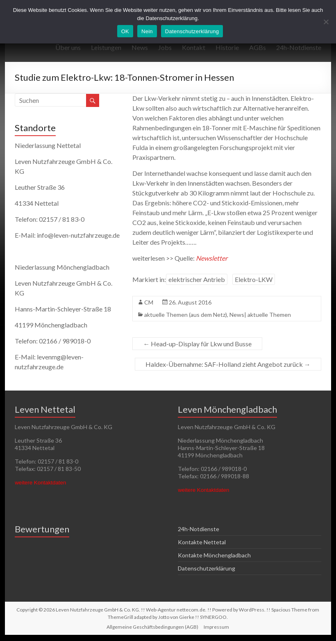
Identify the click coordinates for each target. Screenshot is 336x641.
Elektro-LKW (253, 279)
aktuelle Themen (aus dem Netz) (185, 314)
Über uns (68, 47)
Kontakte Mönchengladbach (214, 555)
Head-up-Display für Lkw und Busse (197, 344)
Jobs (165, 47)
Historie (227, 47)
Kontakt (193, 47)
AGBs (257, 47)
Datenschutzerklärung (206, 568)
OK (125, 31)
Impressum (216, 627)
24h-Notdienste (298, 47)
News (140, 47)
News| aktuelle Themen (260, 314)
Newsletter (211, 258)
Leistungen (106, 47)
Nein (147, 31)
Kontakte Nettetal (202, 542)
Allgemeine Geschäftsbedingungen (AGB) (152, 627)
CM (148, 302)
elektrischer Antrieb (196, 279)
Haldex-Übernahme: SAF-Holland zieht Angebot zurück (228, 364)
